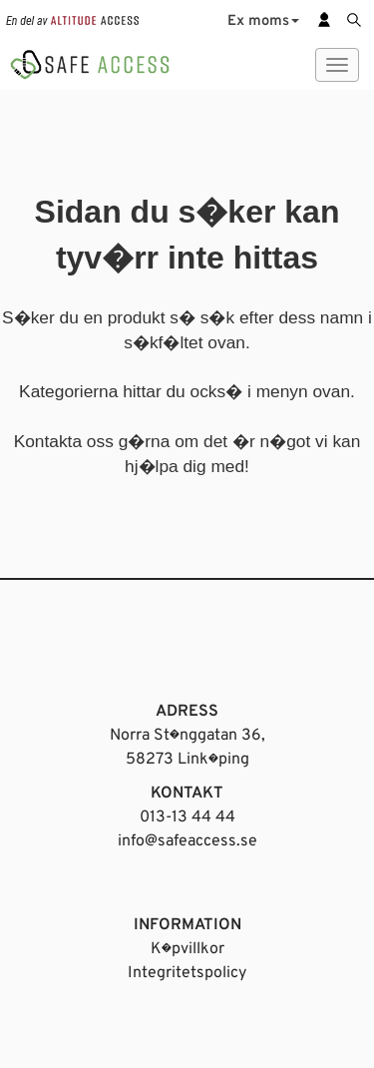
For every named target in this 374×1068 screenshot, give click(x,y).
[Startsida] (90, 60)
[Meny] (337, 65)
